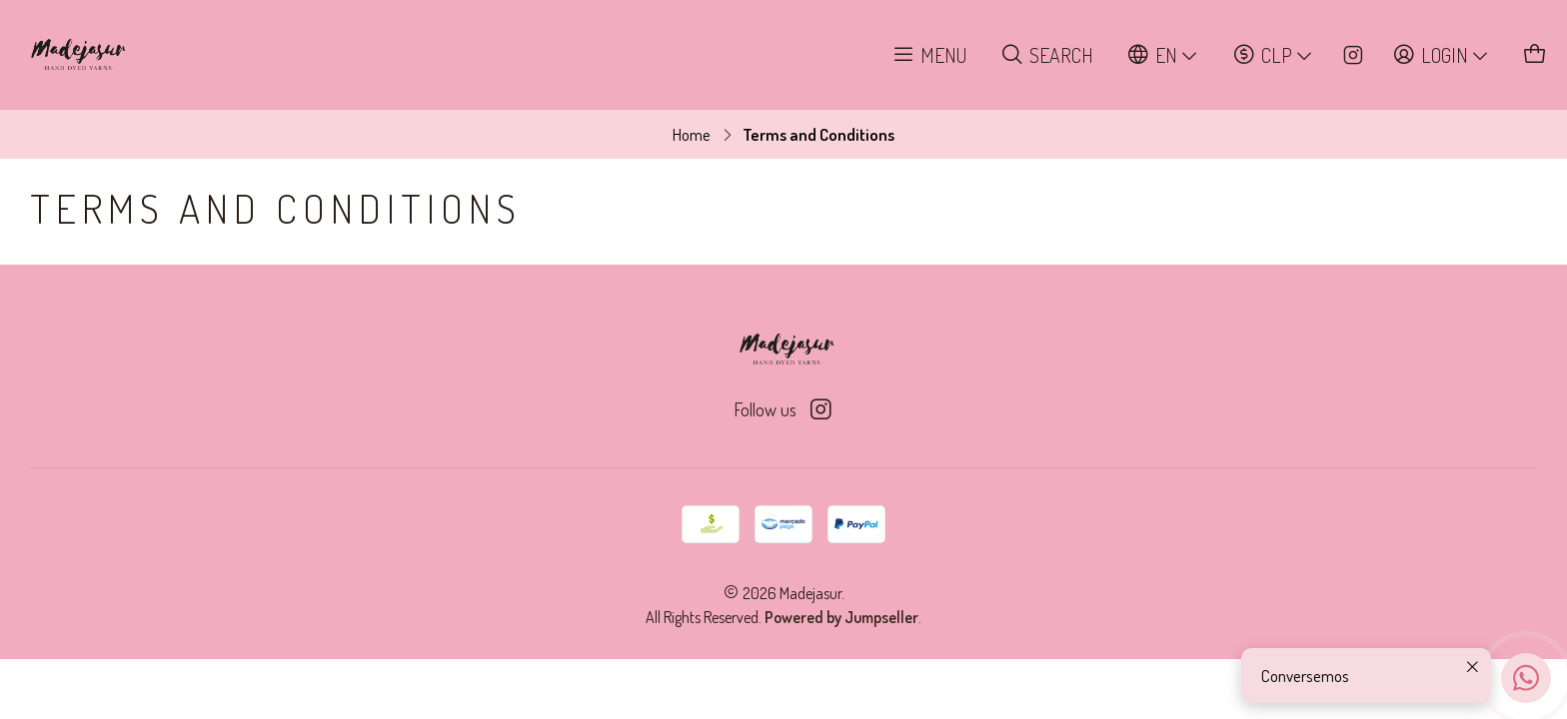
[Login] (1441, 55)
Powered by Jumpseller (841, 617)
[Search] (1047, 55)
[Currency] (1273, 55)
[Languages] (1163, 55)
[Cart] (1535, 55)
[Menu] (929, 55)
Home (692, 134)
